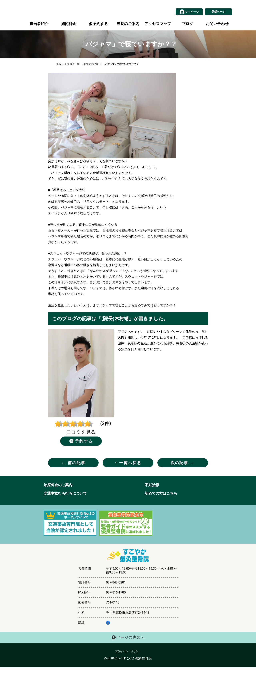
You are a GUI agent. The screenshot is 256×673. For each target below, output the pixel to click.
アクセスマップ (157, 29)
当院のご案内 (128, 29)
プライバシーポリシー (128, 656)
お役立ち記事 (91, 69)
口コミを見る (81, 437)
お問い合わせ (217, 29)
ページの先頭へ (128, 643)
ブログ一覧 (73, 69)
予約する (81, 446)
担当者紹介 (38, 29)
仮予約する (98, 29)
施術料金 (68, 29)
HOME (59, 69)
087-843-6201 (116, 588)
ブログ (187, 29)
